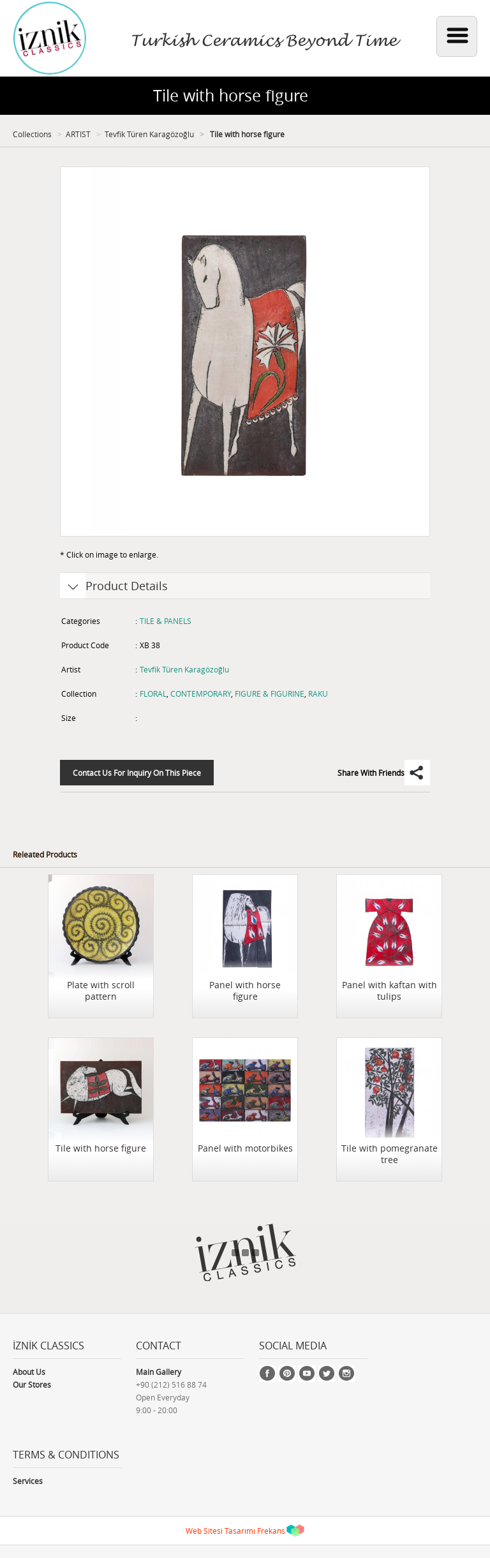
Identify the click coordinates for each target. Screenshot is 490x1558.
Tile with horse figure (246, 134)
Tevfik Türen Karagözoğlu (149, 134)
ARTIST (78, 134)
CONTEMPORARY (200, 693)
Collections (32, 134)
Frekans (271, 1530)
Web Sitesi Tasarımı (220, 1530)
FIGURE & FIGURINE (269, 693)
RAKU (318, 693)
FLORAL (153, 693)
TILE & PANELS (165, 621)
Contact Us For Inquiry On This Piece (137, 773)
